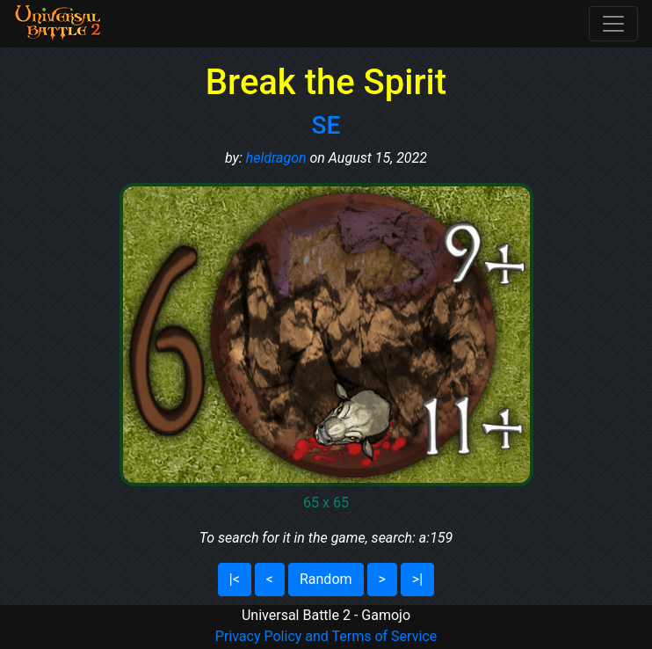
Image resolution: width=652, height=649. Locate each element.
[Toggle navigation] (613, 23)
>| (417, 579)
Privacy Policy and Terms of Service (326, 636)
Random (326, 579)
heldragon (276, 157)
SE (326, 125)
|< (234, 579)
